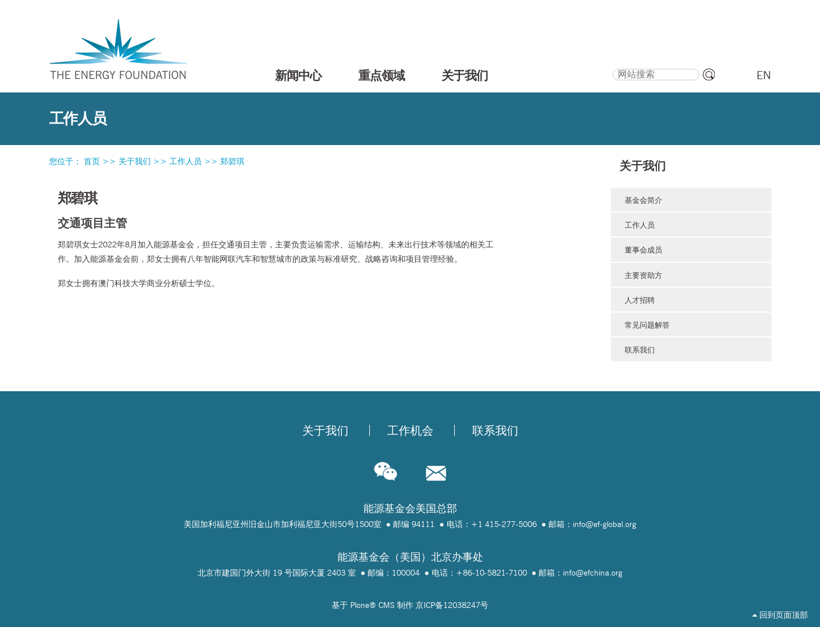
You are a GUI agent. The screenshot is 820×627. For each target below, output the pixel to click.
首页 (92, 161)
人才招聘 (640, 300)
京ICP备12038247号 (451, 605)
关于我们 (464, 75)
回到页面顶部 (780, 615)
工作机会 (410, 430)
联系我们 (640, 349)
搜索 (611, 67)
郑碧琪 (232, 161)
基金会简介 (643, 200)
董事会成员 (643, 249)
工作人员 (185, 161)
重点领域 (381, 75)
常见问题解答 (647, 324)
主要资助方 (643, 275)
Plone (359, 605)
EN (763, 75)
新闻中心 (298, 75)
